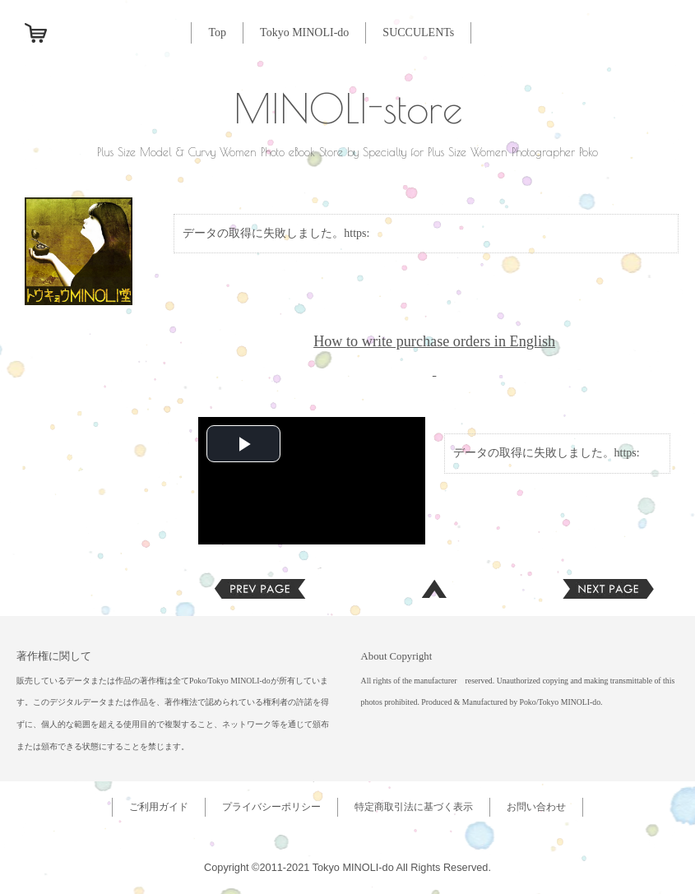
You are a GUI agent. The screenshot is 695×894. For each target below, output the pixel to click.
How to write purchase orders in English (434, 341)
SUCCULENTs (418, 32)
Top (217, 32)
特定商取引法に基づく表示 (413, 807)
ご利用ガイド (158, 807)
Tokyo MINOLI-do (304, 32)
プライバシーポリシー (271, 807)
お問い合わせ (536, 807)
